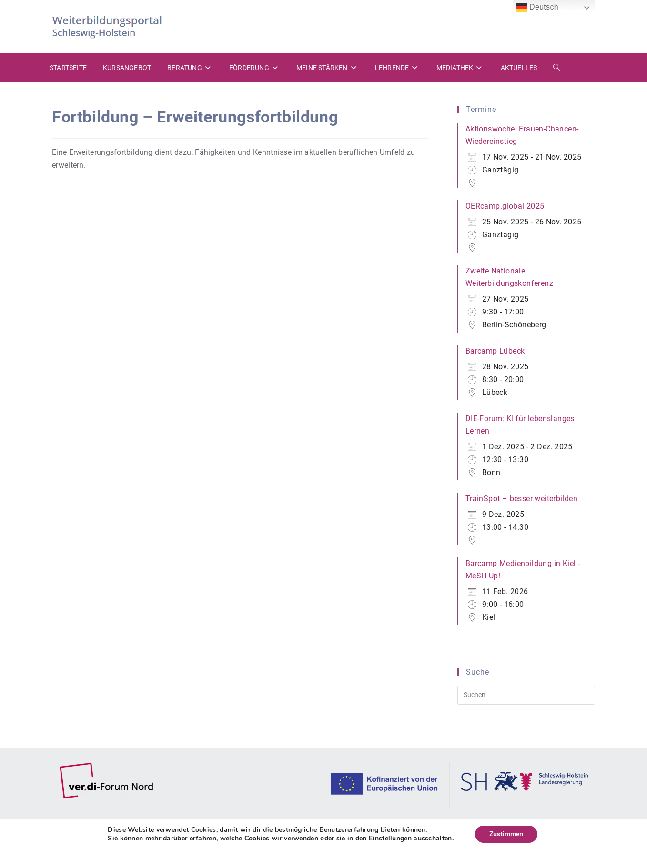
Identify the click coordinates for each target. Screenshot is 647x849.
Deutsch (537, 7)
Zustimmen (506, 834)
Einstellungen (390, 838)
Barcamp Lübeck (495, 350)
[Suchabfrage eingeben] (526, 695)
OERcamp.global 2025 (505, 206)
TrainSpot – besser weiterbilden (521, 498)
